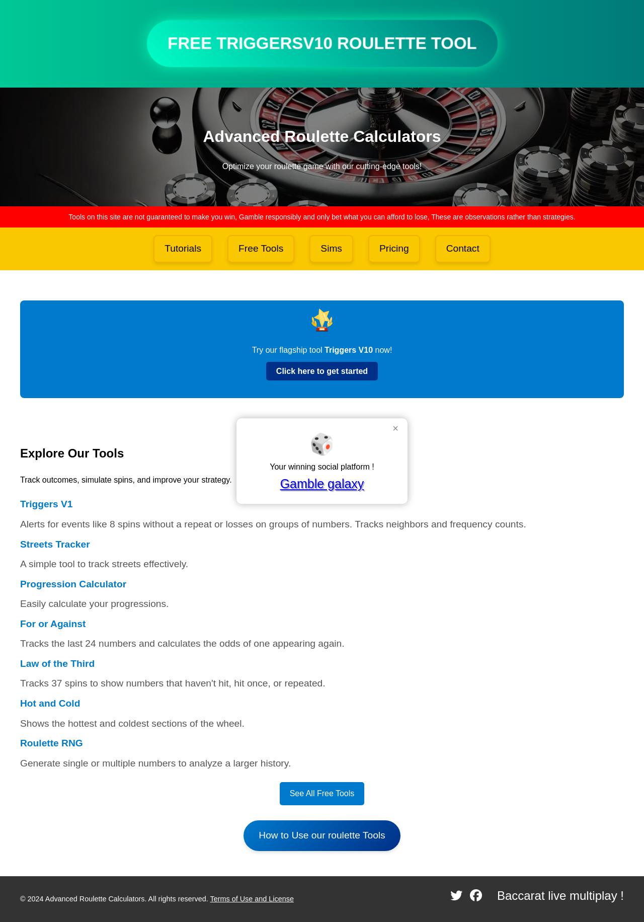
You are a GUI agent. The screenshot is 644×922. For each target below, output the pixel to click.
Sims (331, 248)
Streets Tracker (55, 544)
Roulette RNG (51, 743)
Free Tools (260, 248)
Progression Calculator (73, 584)
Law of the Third (57, 663)
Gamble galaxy (322, 484)
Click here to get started (322, 371)
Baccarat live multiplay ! (560, 895)
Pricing (394, 248)
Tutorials (183, 248)
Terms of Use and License (252, 899)
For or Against (53, 624)
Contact (462, 248)
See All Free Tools (322, 793)
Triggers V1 (46, 504)
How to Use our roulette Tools (322, 835)
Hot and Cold (50, 703)
